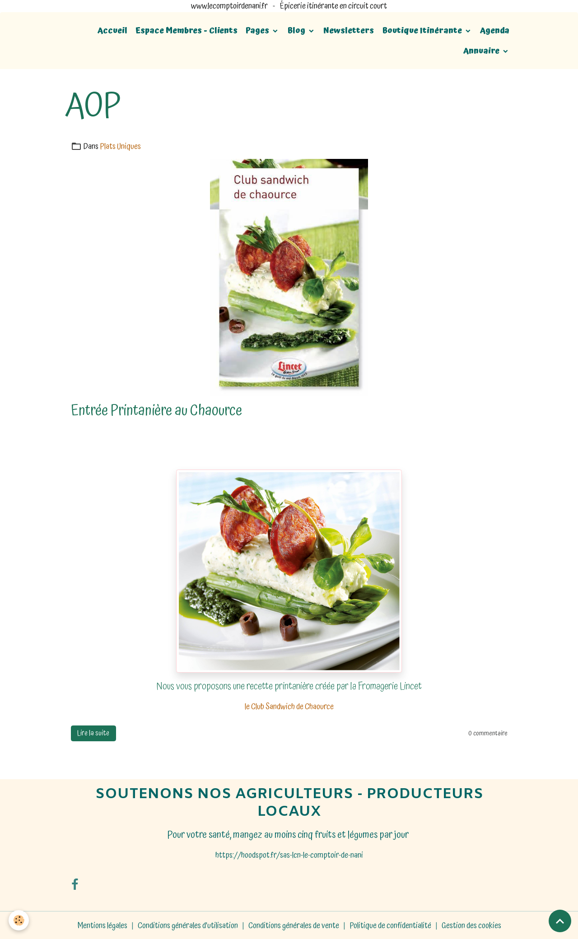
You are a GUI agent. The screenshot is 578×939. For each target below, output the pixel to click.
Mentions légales (102, 924)
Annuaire (482, 50)
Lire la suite (93, 732)
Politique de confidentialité (390, 924)
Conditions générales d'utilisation (188, 924)
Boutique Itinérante (423, 30)
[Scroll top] (560, 921)
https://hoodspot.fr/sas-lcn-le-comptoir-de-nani (289, 854)
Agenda (494, 30)
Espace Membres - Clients (186, 30)
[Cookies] (19, 920)
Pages (258, 30)
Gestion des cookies (471, 925)
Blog (297, 30)
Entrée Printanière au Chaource (156, 410)
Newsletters (348, 30)
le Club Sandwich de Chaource (289, 706)
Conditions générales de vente (293, 924)
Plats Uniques (120, 146)
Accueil (112, 30)
